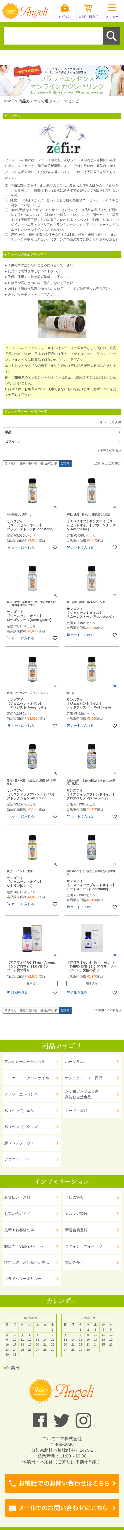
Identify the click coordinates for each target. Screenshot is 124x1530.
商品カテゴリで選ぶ (35, 101)
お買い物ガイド (17, 1213)
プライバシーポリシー (23, 1279)
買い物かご (74, 1262)
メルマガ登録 (76, 1213)
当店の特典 (74, 1197)
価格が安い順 (28, 463)
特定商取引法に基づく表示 (26, 1262)
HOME (8, 101)
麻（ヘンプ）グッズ (21, 1126)
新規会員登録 (76, 1230)
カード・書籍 (76, 1110)
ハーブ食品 (74, 1061)
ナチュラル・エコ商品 (83, 1078)
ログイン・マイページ (83, 1246)
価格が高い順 (48, 463)
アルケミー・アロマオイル (26, 1078)
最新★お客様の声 (19, 1230)
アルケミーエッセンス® (24, 1061)
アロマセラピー (17, 1159)
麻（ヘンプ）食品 (19, 1110)
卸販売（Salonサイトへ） (25, 1246)
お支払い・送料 (17, 1197)
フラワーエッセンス (21, 1094)
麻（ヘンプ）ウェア (21, 1143)
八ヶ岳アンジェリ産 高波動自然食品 (82, 1094)
